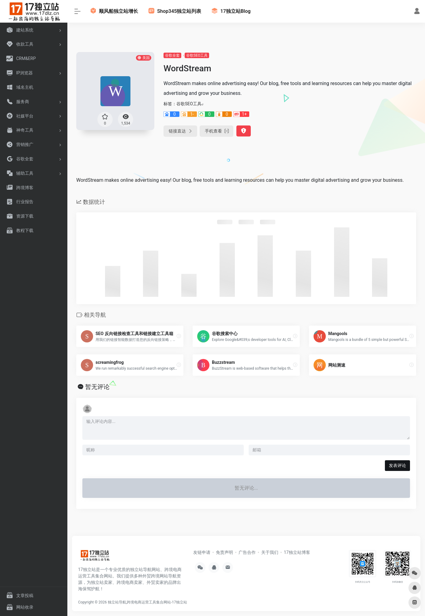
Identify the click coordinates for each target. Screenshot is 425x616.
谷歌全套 (172, 55)
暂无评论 (97, 386)
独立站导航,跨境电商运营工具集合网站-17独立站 (147, 602)
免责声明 (224, 552)
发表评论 (397, 465)
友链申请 (201, 552)
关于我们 (269, 552)
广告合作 (247, 552)
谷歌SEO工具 (197, 55)
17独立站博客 (297, 552)
